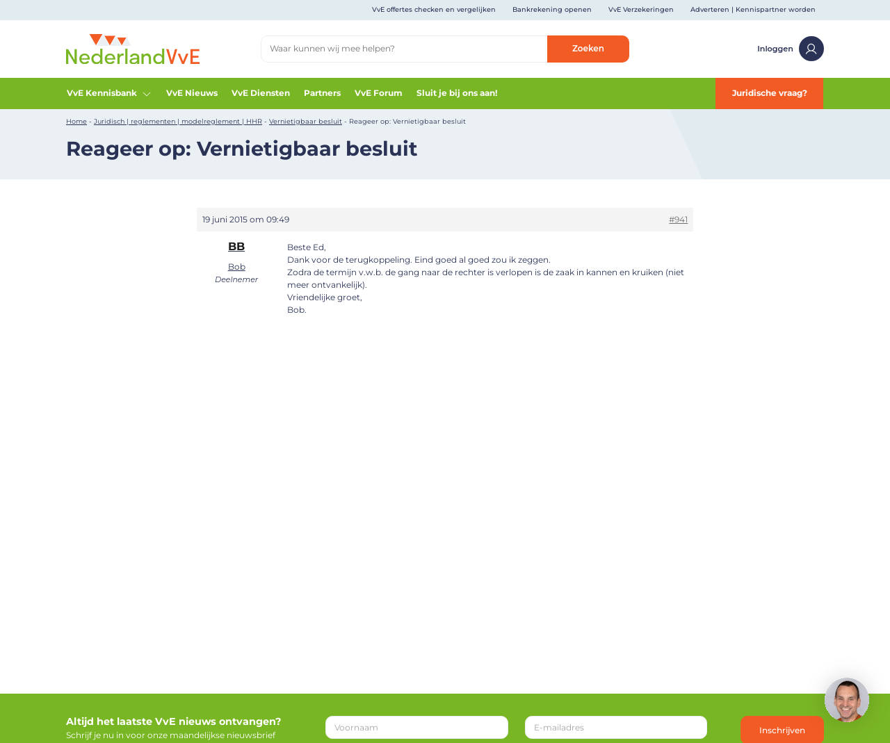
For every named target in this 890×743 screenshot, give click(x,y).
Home (76, 121)
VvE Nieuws (192, 93)
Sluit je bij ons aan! (456, 93)
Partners (322, 93)
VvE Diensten (261, 93)
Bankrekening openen (552, 9)
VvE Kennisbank (109, 93)
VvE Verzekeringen (641, 9)
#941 (678, 219)
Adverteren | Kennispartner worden (753, 9)
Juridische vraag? (769, 93)
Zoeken (588, 48)
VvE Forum (379, 93)
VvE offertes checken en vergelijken (434, 9)
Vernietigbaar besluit (305, 121)
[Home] (133, 48)
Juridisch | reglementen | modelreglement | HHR (178, 121)
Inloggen (790, 48)
